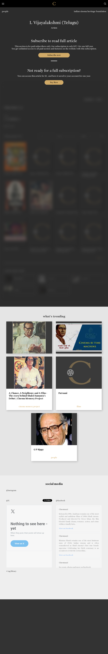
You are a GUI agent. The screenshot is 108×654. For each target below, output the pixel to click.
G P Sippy (39, 449)
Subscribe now (54, 55)
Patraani (62, 393)
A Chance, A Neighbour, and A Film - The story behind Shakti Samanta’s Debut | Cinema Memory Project (28, 396)
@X (7, 500)
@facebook (60, 500)
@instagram (11, 490)
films (79, 406)
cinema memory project (29, 406)
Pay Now (54, 82)
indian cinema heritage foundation (90, 11)
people (5, 11)
